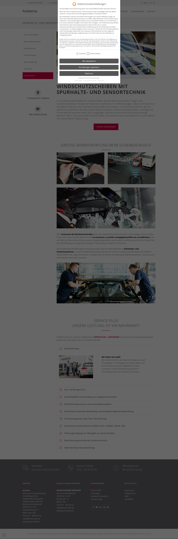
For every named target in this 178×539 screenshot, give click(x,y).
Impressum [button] (101, 80)
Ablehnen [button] (89, 73)
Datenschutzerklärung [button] (90, 80)
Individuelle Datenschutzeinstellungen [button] (89, 77)
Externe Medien (93, 53)
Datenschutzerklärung (66, 26)
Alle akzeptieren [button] (89, 60)
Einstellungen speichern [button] (89, 66)
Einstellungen (68, 30)
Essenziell (80, 53)
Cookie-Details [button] (78, 80)
